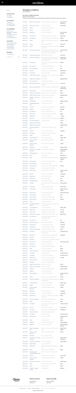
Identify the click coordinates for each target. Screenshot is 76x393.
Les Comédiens (10, 36)
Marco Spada (32, 113)
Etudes (31, 201)
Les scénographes (11, 44)
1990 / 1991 (25, 244)
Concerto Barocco (33, 163)
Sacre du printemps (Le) (34, 120)
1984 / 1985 (25, 127)
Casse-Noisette (33, 90)
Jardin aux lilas (33, 170)
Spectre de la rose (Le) (34, 25)
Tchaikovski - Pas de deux (35, 214)
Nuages (31, 285)
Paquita (31, 40)
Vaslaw (31, 46)
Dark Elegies (32, 133)
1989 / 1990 (25, 229)
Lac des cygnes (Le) (34, 137)
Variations (32, 268)
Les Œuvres (9, 22)
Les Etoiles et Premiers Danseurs (12, 33)
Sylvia (31, 363)
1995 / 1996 (25, 343)
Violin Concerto (33, 192)
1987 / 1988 (25, 194)
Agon (31, 155)
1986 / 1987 (25, 186)
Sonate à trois (32, 178)
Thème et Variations (34, 311)
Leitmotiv (31, 70)
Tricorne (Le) (32, 293)
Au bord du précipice (34, 81)
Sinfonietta (32, 239)
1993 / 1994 (25, 314)
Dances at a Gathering (34, 279)
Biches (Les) (32, 244)
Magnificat (32, 322)
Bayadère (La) (32, 295)
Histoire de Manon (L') (34, 250)
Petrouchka (32, 235)
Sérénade (31, 237)
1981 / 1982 (25, 50)
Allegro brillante (33, 343)
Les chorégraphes (11, 25)
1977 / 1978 (25, 21)
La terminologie (10, 54)
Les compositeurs (11, 24)
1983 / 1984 (25, 97)
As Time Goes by (33, 216)
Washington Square (34, 153)
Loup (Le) (31, 307)
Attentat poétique (33, 273)
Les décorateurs (10, 47)
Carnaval (31, 107)
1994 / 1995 (25, 320)
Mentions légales (36, 388)
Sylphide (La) (32, 32)
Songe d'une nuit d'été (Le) (35, 75)
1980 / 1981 (25, 38)
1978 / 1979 (25, 27)
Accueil (8, 10)
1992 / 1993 (25, 295)
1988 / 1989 (25, 216)
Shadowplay (32, 147)
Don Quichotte (33, 38)
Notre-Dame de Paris (34, 222)
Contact (29, 388)
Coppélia (31, 109)
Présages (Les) (33, 224)
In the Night (32, 231)
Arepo (31, 157)
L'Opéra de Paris (22, 388)
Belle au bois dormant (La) (35, 21)
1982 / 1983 (25, 81)
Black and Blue (33, 101)
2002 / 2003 (25, 368)
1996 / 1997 (25, 363)
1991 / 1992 (25, 271)
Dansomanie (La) (33, 165)
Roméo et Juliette (33, 259)
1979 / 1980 (25, 30)
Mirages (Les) (32, 176)
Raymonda (32, 118)
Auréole (31, 27)
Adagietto (32, 271)
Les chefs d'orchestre (12, 37)
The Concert (32, 309)
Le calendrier (10, 17)
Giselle (31, 135)
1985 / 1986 (25, 155)
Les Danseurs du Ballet (12, 34)
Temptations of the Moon (35, 341)
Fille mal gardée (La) (34, 68)
